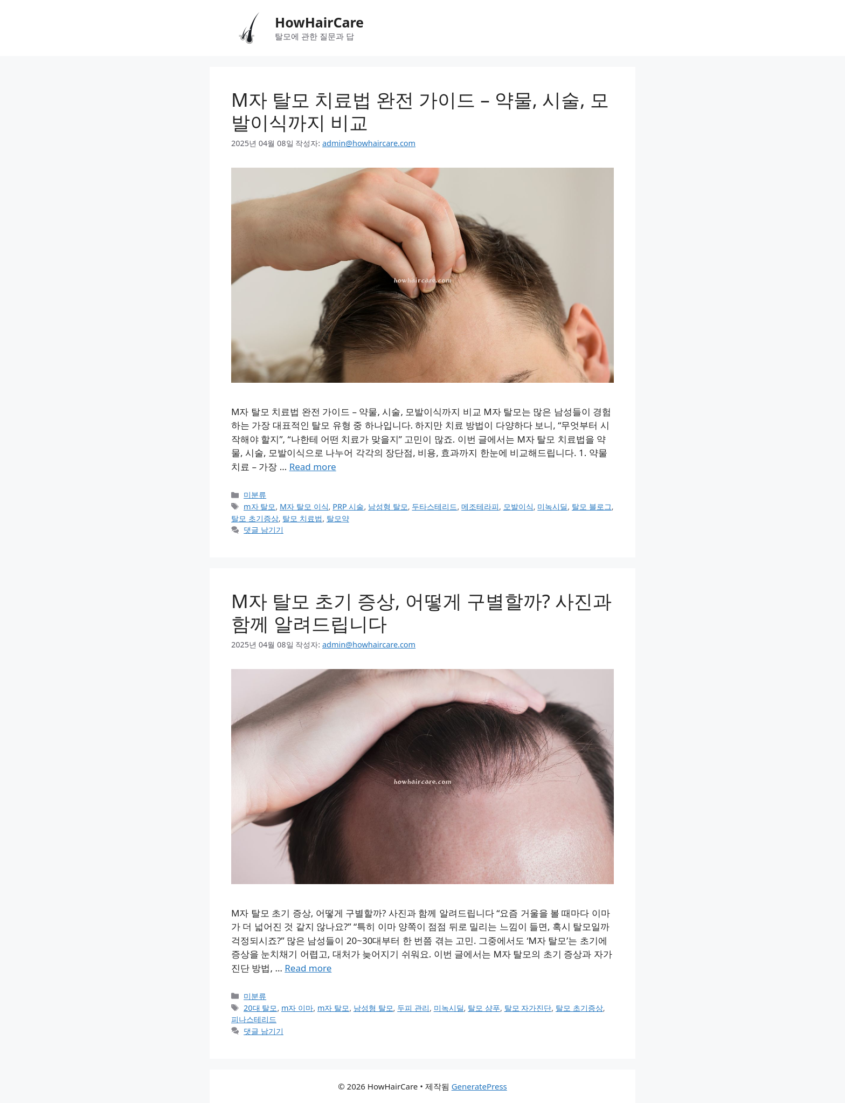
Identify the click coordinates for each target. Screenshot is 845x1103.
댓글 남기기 (263, 530)
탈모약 (338, 518)
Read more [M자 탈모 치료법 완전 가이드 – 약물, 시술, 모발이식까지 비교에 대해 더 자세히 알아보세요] (312, 466)
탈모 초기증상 (255, 518)
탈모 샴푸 (484, 1008)
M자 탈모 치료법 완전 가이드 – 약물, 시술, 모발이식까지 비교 (420, 111)
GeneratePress (479, 1086)
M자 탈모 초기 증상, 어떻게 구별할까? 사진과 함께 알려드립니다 (421, 612)
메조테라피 (480, 506)
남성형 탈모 (388, 506)
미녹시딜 (552, 506)
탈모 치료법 (302, 518)
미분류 (255, 495)
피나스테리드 (253, 1019)
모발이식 (518, 506)
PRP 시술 (348, 506)
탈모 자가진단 (528, 1008)
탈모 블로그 (592, 506)
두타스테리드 (434, 506)
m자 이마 (297, 1008)
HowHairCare (319, 22)
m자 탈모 (259, 506)
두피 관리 (413, 1008)
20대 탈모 (260, 1008)
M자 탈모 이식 (304, 506)
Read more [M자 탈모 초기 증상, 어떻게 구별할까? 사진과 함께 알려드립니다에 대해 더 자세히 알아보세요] (308, 968)
